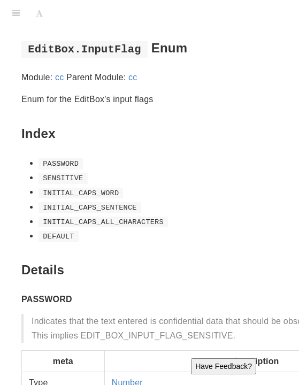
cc (59, 77)
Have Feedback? (223, 366)
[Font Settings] (39, 13)
